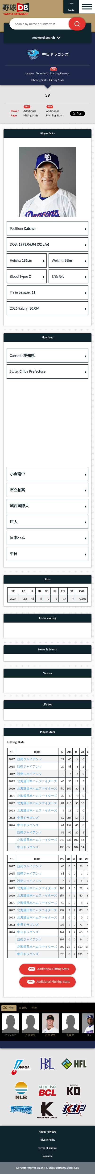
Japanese (47, 1156)
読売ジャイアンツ (29, 759)
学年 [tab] (11, 1007)
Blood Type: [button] (20, 276)
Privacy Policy (47, 1139)
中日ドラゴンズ (28, 818)
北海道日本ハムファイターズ (37, 781)
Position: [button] (23, 228)
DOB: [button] (29, 244)
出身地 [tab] (23, 1007)
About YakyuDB (47, 1131)
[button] (47, 474)
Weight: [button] (62, 260)
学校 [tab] (34, 1007)
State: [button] (27, 371)
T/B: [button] (58, 276)
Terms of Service (47, 1148)
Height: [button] (21, 260)
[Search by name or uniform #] (44, 24)
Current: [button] (22, 355)
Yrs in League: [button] (22, 292)
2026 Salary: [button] (25, 308)
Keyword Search (47, 37)
